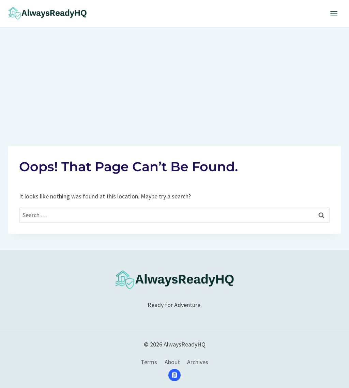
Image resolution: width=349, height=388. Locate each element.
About (172, 362)
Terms (149, 362)
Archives (197, 362)
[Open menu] (334, 13)
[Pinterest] (174, 375)
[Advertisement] (174, 78)
